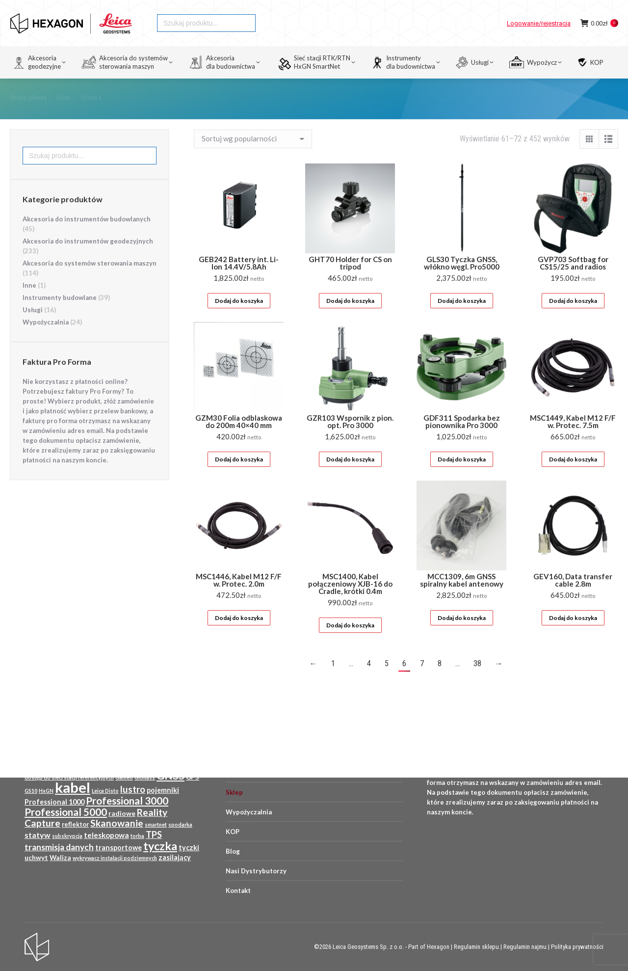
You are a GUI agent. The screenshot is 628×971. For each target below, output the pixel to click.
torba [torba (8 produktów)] (137, 836)
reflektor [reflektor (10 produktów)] (75, 824)
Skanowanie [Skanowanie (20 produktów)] (116, 823)
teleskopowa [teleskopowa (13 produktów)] (106, 835)
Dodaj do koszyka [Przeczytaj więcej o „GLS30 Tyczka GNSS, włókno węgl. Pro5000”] (462, 318)
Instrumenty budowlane (60, 315)
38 (477, 681)
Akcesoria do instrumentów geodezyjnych (88, 259)
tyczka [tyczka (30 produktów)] (160, 846)
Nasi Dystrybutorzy (256, 871)
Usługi (33, 327)
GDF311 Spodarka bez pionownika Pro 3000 (461, 439)
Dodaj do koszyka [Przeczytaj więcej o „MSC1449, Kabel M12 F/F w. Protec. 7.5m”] (573, 477)
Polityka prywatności (577, 946)
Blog (233, 851)
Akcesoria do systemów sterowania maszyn (90, 281)
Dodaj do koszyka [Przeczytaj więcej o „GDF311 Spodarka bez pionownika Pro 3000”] (462, 477)
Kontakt (238, 890)
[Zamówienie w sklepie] (253, 156)
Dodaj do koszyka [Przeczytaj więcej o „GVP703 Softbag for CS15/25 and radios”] (573, 318)
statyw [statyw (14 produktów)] (38, 834)
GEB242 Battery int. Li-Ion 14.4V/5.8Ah (239, 280)
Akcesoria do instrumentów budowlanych (87, 237)
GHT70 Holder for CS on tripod (350, 280)
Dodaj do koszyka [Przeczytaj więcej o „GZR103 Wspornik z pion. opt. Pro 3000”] (350, 477)
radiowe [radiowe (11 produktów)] (121, 813)
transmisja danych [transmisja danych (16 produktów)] (59, 847)
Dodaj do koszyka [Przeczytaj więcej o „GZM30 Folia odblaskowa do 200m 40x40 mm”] (239, 477)
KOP (232, 832)
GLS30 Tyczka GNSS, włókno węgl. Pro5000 (461, 280)
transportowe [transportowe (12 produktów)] (118, 847)
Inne (29, 303)
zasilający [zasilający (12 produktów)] (174, 857)
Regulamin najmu (525, 946)
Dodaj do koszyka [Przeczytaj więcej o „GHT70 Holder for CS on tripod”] (350, 318)
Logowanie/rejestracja (539, 41)
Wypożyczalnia (46, 340)
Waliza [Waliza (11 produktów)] (60, 858)
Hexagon (438, 946)
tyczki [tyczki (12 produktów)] (189, 847)
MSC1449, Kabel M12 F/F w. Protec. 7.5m (573, 439)
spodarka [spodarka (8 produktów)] (180, 824)
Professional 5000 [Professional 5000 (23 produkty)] (66, 812)
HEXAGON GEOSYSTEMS (42, 9)
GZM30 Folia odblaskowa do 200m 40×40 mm (238, 439)
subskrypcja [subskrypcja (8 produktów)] (67, 836)
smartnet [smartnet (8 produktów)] (156, 824)
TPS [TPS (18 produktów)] (154, 834)
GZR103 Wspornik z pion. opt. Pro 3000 (350, 439)
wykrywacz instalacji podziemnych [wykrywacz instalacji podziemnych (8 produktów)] (115, 858)
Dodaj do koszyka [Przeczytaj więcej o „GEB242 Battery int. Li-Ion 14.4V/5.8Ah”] (239, 318)
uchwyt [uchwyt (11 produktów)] (36, 858)
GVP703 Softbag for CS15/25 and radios (573, 280)
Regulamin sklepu (476, 946)
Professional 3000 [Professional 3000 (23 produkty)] (127, 801)
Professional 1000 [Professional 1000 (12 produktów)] (54, 802)
